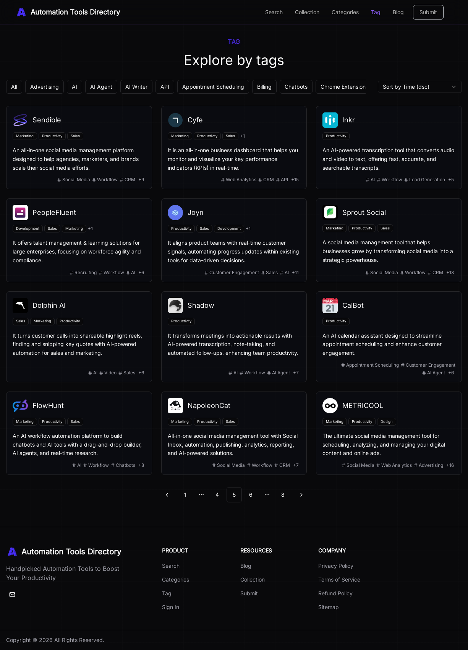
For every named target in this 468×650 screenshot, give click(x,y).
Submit (428, 12)
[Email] (12, 594)
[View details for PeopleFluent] (79, 240)
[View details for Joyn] (234, 240)
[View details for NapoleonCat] (234, 433)
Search (274, 12)
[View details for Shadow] (234, 337)
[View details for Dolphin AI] (79, 337)
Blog (398, 12)
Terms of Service (339, 579)
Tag (376, 12)
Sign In (170, 607)
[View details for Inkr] (389, 147)
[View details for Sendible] (79, 147)
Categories (345, 12)
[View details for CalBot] (389, 337)
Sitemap (328, 607)
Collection (307, 12)
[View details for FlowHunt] (79, 433)
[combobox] (420, 87)
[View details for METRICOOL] (389, 433)
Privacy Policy (335, 565)
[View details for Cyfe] (234, 147)
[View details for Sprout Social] (389, 240)
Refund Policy (335, 593)
